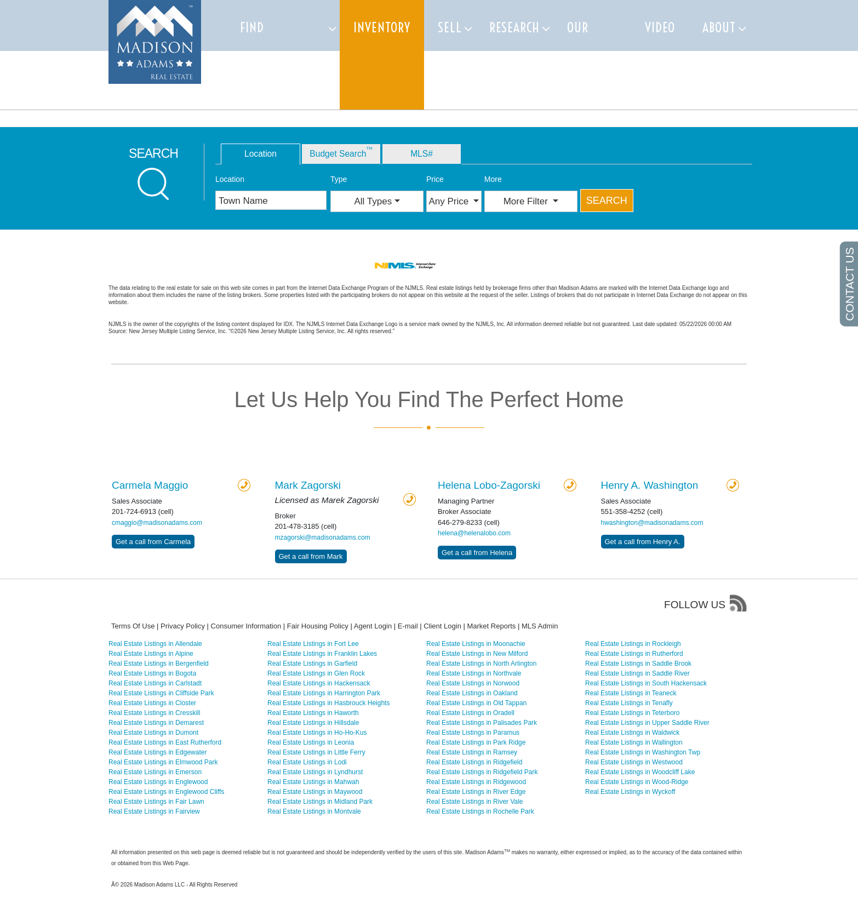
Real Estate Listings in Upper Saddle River (647, 723)
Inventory (381, 27)
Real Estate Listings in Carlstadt (155, 683)
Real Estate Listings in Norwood (472, 683)
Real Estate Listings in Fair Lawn (156, 801)
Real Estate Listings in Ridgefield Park (481, 772)
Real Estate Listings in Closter (152, 703)
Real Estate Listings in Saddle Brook (638, 663)
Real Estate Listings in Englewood (158, 782)
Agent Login (373, 626)
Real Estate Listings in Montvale (314, 811)
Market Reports (491, 626)
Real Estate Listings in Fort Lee (313, 644)
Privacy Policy (183, 626)
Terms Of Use (133, 626)
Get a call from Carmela (153, 542)
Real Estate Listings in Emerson (155, 772)
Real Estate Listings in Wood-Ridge (637, 782)
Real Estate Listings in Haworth (313, 713)
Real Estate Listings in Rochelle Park (480, 811)
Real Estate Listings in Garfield (312, 663)
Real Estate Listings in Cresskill (154, 713)
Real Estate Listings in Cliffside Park (161, 693)
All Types (373, 201)
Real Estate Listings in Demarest (156, 723)
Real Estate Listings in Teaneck (631, 693)
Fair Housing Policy (317, 626)
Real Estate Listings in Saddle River (637, 673)
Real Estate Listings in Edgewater (157, 752)
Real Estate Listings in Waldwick (632, 732)
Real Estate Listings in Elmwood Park (163, 762)
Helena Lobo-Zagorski (489, 485)
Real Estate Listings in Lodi (307, 762)
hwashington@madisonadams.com (652, 523)
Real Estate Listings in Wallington (634, 742)
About (719, 27)
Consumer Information (246, 626)
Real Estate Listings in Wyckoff (630, 792)
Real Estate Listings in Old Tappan (476, 703)
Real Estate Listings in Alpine (150, 654)
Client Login (442, 626)
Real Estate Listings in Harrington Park (323, 693)
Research (514, 27)
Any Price (450, 201)
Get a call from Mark (311, 556)
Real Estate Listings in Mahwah (313, 782)
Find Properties (270, 54)
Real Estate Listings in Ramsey (471, 752)
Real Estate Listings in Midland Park (320, 801)
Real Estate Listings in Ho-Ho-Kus (317, 732)
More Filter (527, 201)
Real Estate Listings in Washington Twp (642, 752)
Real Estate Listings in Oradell (470, 713)
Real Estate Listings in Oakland (472, 693)
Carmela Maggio (150, 485)
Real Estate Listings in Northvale (473, 673)
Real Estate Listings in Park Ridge (475, 742)
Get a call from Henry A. (642, 542)
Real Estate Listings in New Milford (477, 654)
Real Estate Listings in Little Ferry (316, 752)
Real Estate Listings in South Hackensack (646, 683)
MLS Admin (540, 626)
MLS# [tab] (421, 153)
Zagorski (308, 485)
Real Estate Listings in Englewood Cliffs (166, 792)
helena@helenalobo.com (474, 533)
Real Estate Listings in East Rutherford (164, 742)
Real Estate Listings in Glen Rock (316, 673)
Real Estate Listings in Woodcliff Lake (640, 772)
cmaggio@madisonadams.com (157, 523)
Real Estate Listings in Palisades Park (481, 723)
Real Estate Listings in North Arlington (481, 663)
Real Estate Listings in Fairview (154, 811)
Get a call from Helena (477, 552)
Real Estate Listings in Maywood (314, 792)
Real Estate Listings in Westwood (634, 762)
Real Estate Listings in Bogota (152, 673)
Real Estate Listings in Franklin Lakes (322, 654)
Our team (580, 54)
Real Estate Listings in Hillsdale (313, 723)
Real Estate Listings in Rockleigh (633, 644)
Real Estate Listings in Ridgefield (474, 762)
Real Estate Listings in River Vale (474, 801)
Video (660, 27)
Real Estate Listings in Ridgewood (476, 782)
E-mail (408, 626)
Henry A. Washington (650, 485)
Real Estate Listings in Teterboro (632, 713)
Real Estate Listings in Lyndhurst (315, 772)
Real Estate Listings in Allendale (155, 644)
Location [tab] (260, 153)
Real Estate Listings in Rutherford (634, 654)
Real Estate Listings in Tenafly (629, 703)
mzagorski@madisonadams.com (322, 537)
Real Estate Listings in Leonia (310, 742)
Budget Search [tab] (341, 152)
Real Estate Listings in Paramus (472, 732)
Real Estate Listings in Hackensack (318, 683)
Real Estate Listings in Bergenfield (158, 663)
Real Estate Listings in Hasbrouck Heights (328, 703)
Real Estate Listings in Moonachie (475, 644)
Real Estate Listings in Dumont (153, 732)
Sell (450, 27)
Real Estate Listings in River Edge (475, 792)
